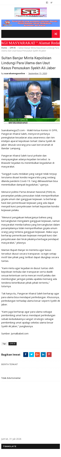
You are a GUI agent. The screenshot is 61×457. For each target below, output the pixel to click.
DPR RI (13, 47)
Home (4, 47)
